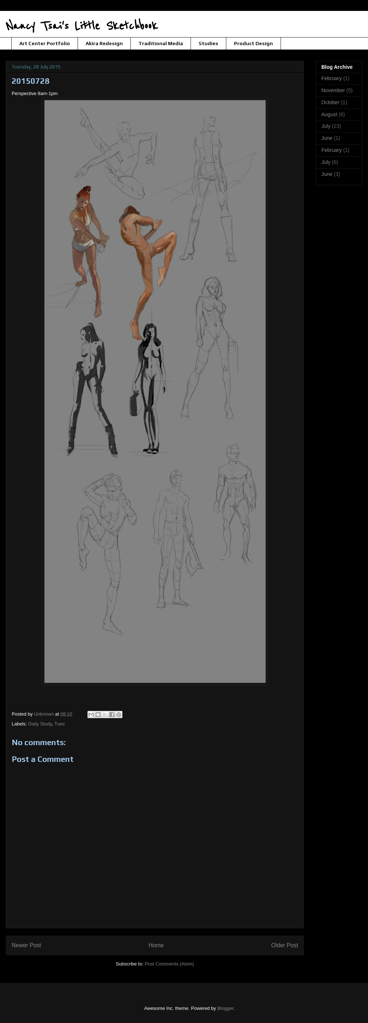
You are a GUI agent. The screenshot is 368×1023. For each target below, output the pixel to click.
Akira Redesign (104, 43)
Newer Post (26, 945)
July (325, 126)
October (330, 102)
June (326, 138)
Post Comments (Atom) (169, 964)
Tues (59, 724)
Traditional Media (160, 43)
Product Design (253, 43)
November (333, 90)
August (329, 114)
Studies (208, 43)
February (331, 78)
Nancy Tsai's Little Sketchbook (82, 26)
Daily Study (40, 724)
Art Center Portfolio (44, 43)
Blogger (225, 1008)
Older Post (284, 945)
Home (156, 945)
